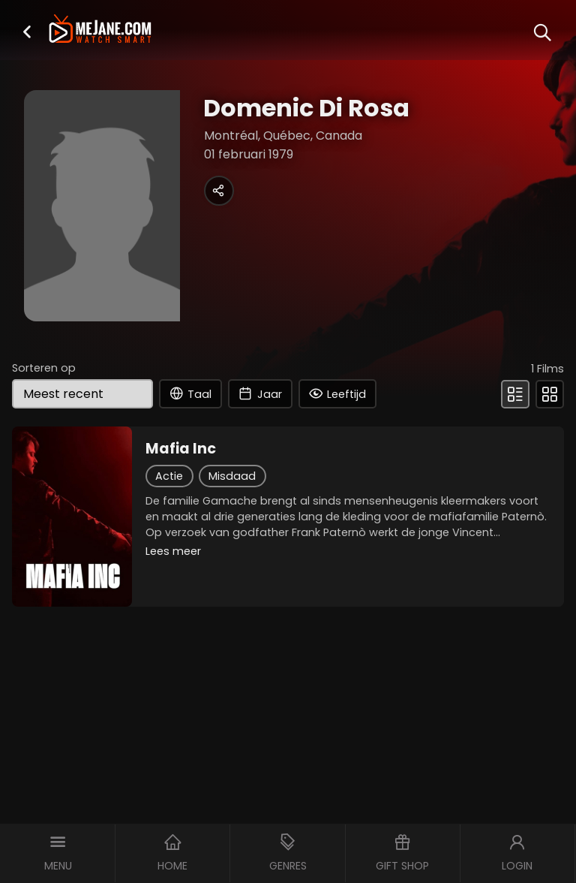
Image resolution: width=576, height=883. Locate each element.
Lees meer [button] (173, 551)
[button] (27, 31)
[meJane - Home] (99, 30)
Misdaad (232, 476)
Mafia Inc (181, 449)
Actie (169, 476)
